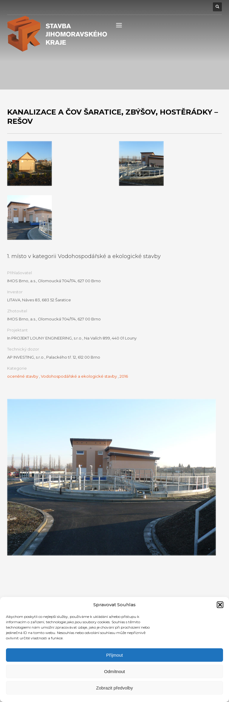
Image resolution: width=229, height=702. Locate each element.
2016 (124, 376)
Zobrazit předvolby (114, 687)
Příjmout (114, 655)
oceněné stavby (22, 376)
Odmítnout (114, 671)
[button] (220, 605)
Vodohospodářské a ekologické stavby (79, 376)
